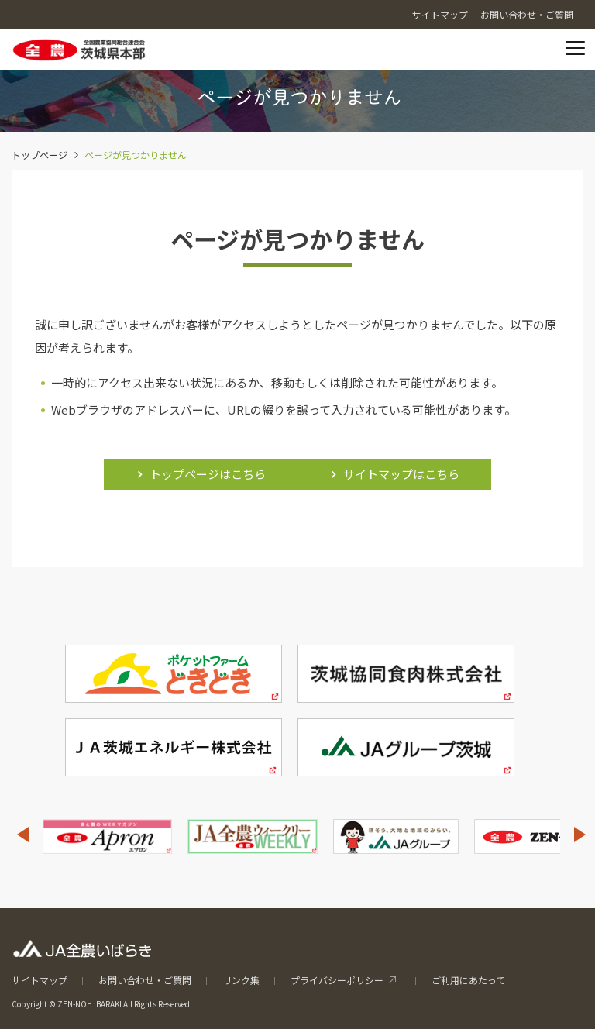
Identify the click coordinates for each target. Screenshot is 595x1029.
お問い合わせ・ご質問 (144, 979)
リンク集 (241, 979)
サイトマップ (39, 979)
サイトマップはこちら (401, 474)
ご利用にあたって (468, 979)
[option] (107, 836)
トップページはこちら (208, 474)
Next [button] (580, 834)
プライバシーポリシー (337, 979)
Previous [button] (22, 834)
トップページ (39, 154)
